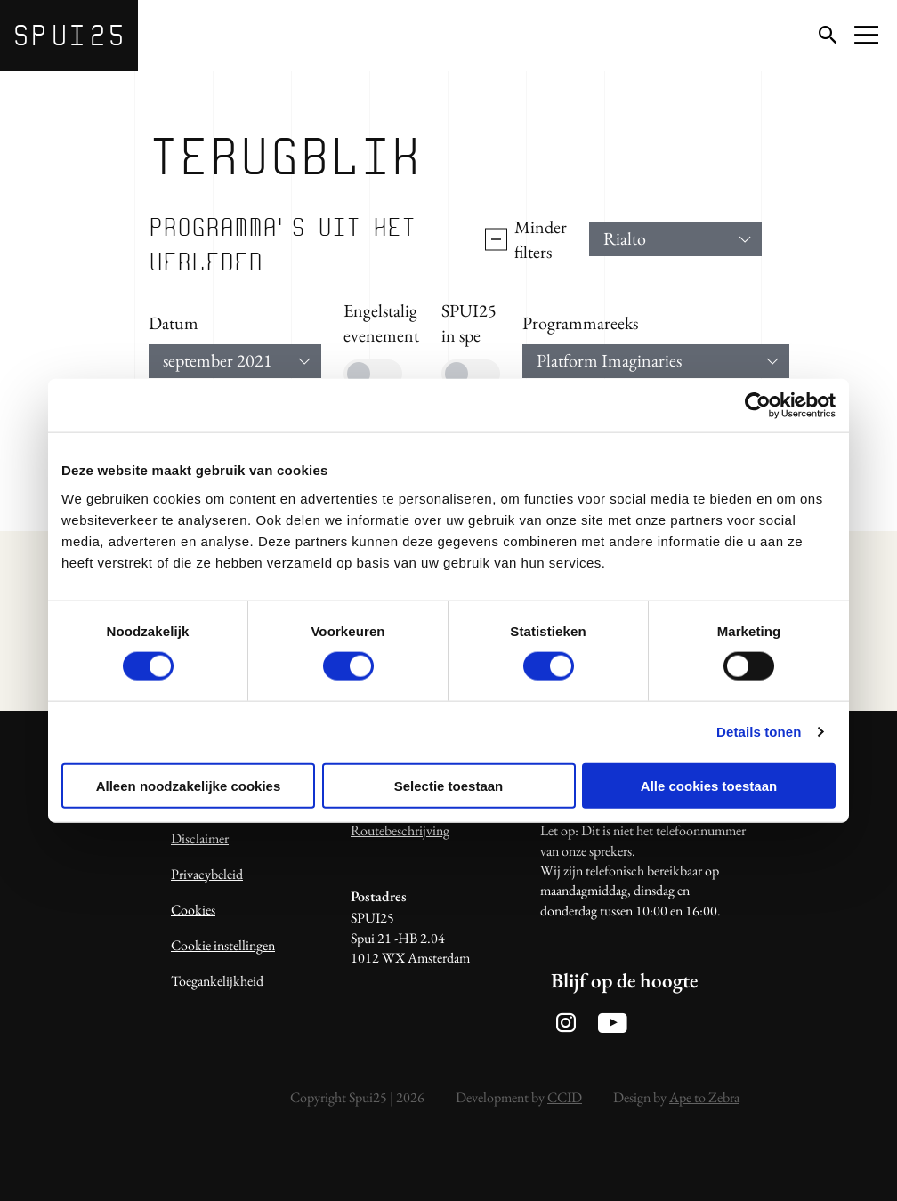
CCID (564, 1097)
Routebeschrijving (400, 830)
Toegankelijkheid (217, 980)
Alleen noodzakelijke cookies (188, 785)
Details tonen (758, 731)
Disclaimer (200, 838)
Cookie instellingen (223, 945)
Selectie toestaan (449, 785)
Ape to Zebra (704, 1097)
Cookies (193, 909)
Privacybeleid (207, 874)
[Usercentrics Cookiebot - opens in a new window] (758, 405)
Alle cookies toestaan (709, 785)
